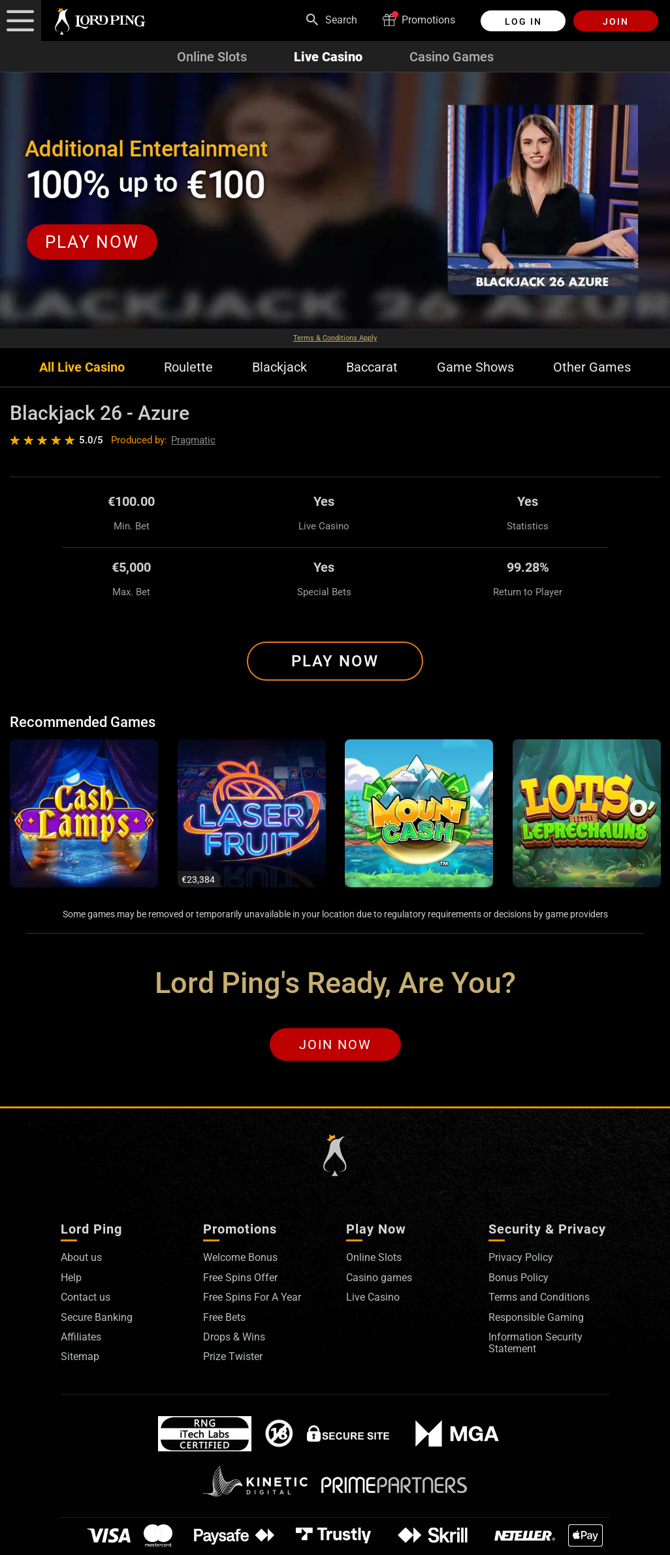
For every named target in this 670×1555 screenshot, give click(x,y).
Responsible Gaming (536, 1317)
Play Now (335, 661)
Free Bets (224, 1317)
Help (71, 1277)
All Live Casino (82, 367)
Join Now (335, 1044)
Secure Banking (97, 1317)
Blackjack (279, 367)
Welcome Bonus (240, 1257)
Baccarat (372, 367)
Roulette (188, 367)
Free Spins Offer (240, 1277)
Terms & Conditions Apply (335, 338)
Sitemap (80, 1356)
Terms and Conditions (539, 1297)
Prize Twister (233, 1356)
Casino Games (451, 57)
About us (81, 1257)
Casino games (379, 1277)
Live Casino (328, 57)
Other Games (592, 367)
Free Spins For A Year (252, 1297)
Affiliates (81, 1337)
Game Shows (475, 367)
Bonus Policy (518, 1277)
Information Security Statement (535, 1343)
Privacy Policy (520, 1257)
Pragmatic (193, 440)
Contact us (85, 1297)
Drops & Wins (234, 1337)
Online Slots (212, 57)
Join (616, 21)
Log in (523, 21)
